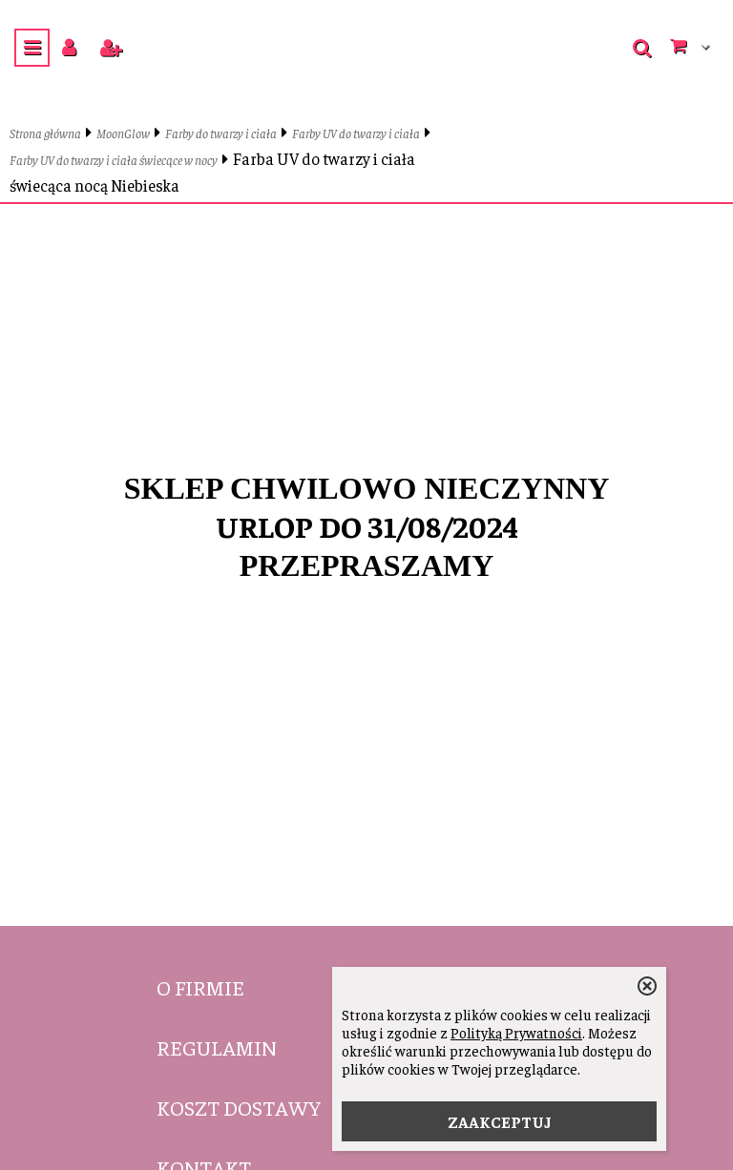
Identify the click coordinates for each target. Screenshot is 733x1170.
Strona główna (45, 133)
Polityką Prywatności (516, 1032)
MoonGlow (123, 133)
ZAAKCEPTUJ (500, 1121)
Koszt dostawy (239, 1107)
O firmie (200, 987)
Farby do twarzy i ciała (221, 133)
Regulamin (217, 1047)
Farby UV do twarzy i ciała (356, 133)
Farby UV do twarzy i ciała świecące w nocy (114, 160)
